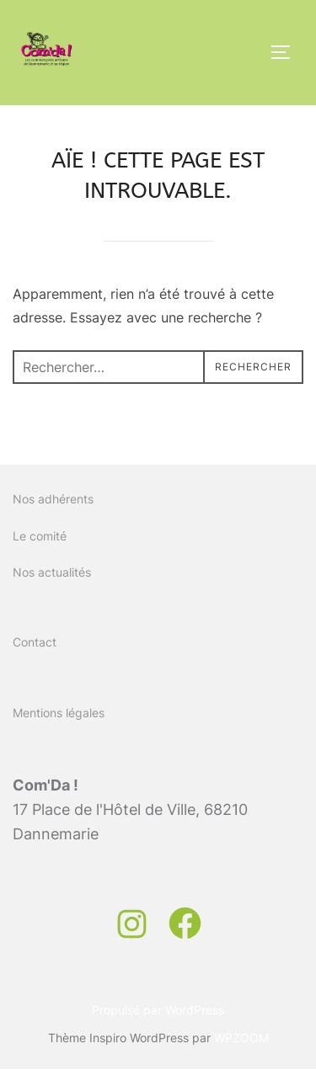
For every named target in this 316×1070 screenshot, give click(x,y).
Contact (34, 642)
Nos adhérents (53, 499)
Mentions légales (58, 712)
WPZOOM (241, 1037)
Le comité (40, 536)
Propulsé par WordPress (158, 1010)
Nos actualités (52, 572)
